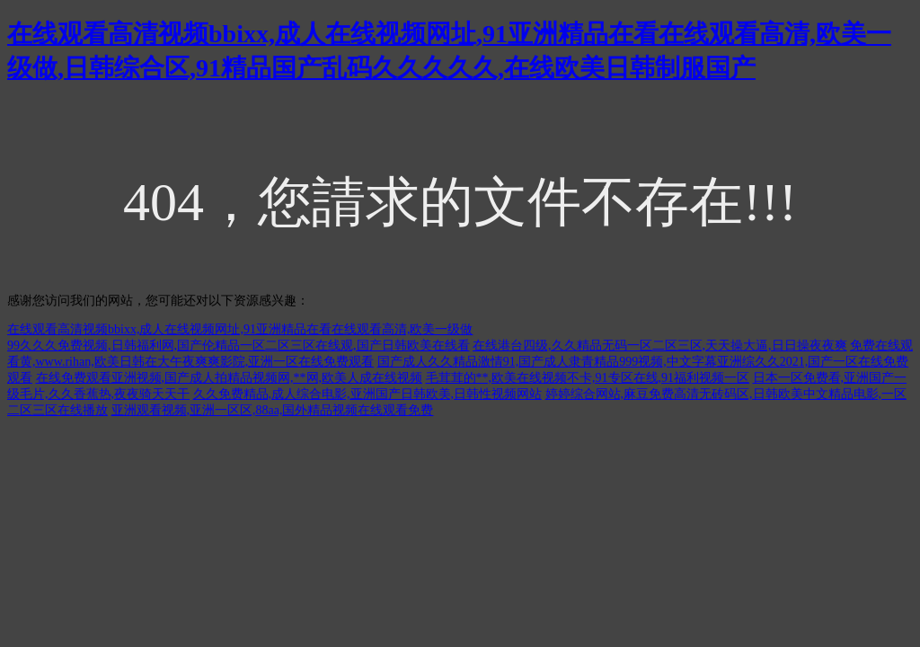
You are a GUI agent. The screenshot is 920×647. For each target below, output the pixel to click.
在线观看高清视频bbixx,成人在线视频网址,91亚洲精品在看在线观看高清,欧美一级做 (240, 329)
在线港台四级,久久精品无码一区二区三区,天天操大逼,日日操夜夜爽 (660, 345)
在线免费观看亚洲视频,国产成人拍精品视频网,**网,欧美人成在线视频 (229, 378)
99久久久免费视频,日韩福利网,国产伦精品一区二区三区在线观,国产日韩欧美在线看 (238, 345)
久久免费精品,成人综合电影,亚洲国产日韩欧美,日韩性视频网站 (368, 394)
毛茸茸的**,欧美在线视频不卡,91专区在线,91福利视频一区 (588, 378)
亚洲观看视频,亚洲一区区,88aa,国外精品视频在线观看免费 (272, 410)
